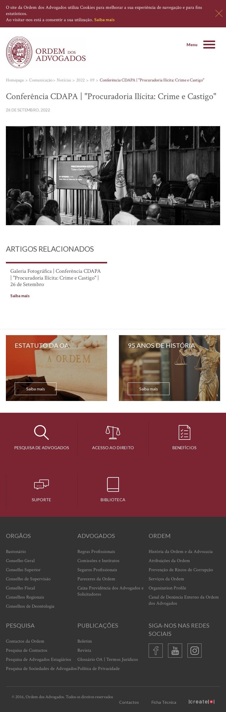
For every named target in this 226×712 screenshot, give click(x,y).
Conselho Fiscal (20, 588)
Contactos (129, 702)
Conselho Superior (23, 570)
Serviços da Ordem (166, 579)
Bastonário (16, 552)
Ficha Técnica (164, 702)
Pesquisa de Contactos (26, 650)
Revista (84, 650)
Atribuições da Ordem (169, 561)
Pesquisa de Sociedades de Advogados (41, 669)
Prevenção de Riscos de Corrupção (181, 570)
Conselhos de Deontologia (30, 606)
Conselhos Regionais (25, 597)
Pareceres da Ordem (96, 579)
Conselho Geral (20, 561)
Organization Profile (167, 588)
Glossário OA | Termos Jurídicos (107, 659)
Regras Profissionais (96, 552)
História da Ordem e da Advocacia (181, 552)
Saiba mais (104, 19)
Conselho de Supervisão (28, 579)
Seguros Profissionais (97, 570)
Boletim (84, 641)
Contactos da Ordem (25, 641)
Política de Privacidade (98, 669)
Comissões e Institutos (98, 561)
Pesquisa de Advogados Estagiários (38, 659)
